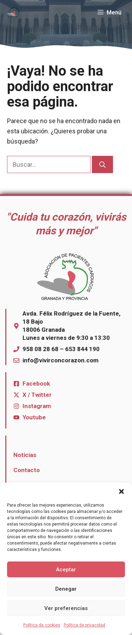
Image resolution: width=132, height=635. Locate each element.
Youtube (34, 417)
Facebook (36, 383)
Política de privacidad (84, 625)
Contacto (26, 470)
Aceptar (66, 569)
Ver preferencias (66, 608)
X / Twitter (37, 394)
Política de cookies (41, 625)
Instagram (37, 405)
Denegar (66, 589)
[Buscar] (102, 164)
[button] (121, 491)
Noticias (24, 454)
